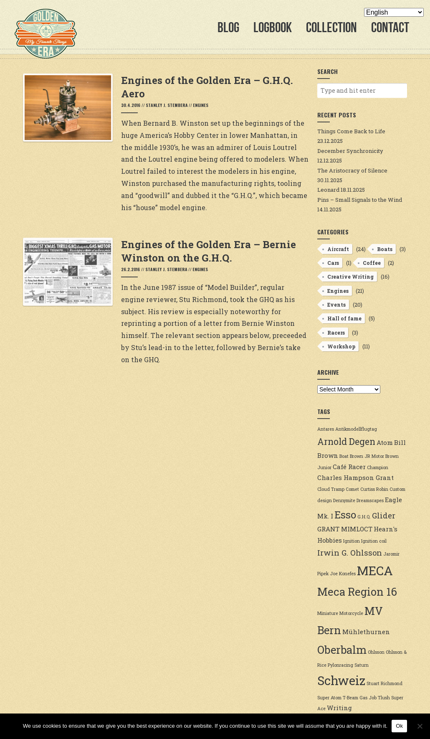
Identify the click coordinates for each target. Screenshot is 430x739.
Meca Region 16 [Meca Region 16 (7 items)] (357, 591)
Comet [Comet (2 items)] (352, 489)
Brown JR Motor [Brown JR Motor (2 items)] (367, 456)
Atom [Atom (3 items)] (385, 442)
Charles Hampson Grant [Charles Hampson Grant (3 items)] (355, 477)
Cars (333, 262)
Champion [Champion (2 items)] (377, 467)
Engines (200, 105)
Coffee (372, 262)
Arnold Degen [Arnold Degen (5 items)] (346, 441)
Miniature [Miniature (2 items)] (327, 613)
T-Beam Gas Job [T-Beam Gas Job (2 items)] (360, 698)
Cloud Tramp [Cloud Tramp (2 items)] (330, 489)
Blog (228, 27)
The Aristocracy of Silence (352, 170)
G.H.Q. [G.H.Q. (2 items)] (364, 517)
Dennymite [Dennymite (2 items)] (344, 500)
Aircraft (338, 249)
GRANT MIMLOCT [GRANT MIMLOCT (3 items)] (344, 529)
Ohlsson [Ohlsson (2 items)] (376, 652)
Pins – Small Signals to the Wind (359, 199)
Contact (390, 27)
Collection (331, 27)
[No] (419, 726)
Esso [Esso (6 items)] (345, 514)
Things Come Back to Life (351, 131)
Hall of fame (344, 318)
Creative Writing (350, 276)
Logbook (272, 27)
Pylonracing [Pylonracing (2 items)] (340, 665)
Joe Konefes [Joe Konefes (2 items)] (343, 573)
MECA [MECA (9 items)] (375, 570)
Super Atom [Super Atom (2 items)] (329, 698)
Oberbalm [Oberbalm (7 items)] (342, 649)
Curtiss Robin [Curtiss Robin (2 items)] (374, 489)
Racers (336, 332)
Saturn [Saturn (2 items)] (361, 665)
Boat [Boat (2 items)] (344, 456)
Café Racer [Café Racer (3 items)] (349, 466)
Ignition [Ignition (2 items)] (351, 541)
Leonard (328, 189)
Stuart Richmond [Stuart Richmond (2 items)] (384, 683)
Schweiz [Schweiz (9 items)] (341, 680)
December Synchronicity (350, 151)
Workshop (341, 346)
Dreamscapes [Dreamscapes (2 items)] (370, 500)
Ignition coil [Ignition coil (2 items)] (374, 541)
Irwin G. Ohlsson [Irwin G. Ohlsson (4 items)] (349, 553)
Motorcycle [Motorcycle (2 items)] (351, 613)
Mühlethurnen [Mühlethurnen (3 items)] (366, 631)
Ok (399, 726)
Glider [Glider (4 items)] (383, 515)
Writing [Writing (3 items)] (339, 707)
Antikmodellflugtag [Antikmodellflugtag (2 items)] (356, 429)
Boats (384, 249)
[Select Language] (394, 12)
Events (336, 304)
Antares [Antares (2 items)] (325, 429)
